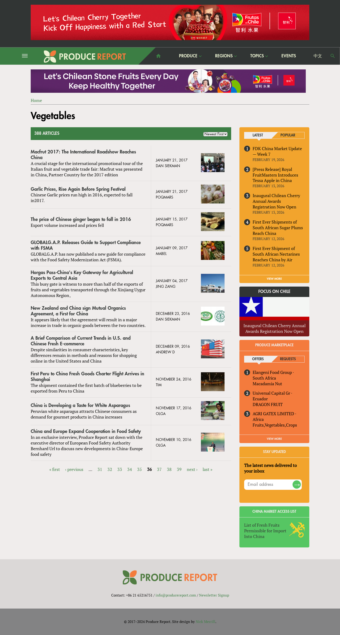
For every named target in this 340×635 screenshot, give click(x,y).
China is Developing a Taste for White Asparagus (80, 405)
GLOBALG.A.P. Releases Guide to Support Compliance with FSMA (86, 245)
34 (129, 469)
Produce (188, 55)
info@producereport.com (176, 595)
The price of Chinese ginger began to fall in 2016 (81, 219)
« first (54, 469)
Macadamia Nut (267, 383)
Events (288, 56)
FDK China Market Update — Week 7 (277, 151)
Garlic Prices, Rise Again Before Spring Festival (78, 189)
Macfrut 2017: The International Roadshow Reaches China (83, 154)
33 (119, 469)
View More (274, 438)
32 (109, 469)
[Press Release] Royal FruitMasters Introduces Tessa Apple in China (275, 174)
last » (207, 469)
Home (36, 100)
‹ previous (74, 469)
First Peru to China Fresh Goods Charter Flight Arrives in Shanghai (87, 376)
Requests (288, 359)
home (158, 56)
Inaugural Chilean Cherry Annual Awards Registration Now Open (276, 201)
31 (100, 469)
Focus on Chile (274, 291)
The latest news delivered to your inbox (270, 468)
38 (169, 469)
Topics (257, 55)
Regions (224, 55)
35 (139, 469)
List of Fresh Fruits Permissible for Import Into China (265, 530)
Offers (258, 359)
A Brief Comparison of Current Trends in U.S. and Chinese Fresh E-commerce (81, 341)
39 (179, 469)
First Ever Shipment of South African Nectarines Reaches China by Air (276, 254)
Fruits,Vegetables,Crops (275, 425)
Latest (258, 135)
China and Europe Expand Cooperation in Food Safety (86, 431)
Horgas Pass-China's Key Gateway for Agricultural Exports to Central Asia (82, 275)
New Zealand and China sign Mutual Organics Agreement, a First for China (78, 311)
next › (192, 469)
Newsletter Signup (214, 595)
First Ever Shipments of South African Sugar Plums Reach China (278, 227)
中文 (318, 56)
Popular (287, 135)
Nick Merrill (205, 621)
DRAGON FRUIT (268, 404)
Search (333, 56)
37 (159, 469)
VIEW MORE (274, 278)
